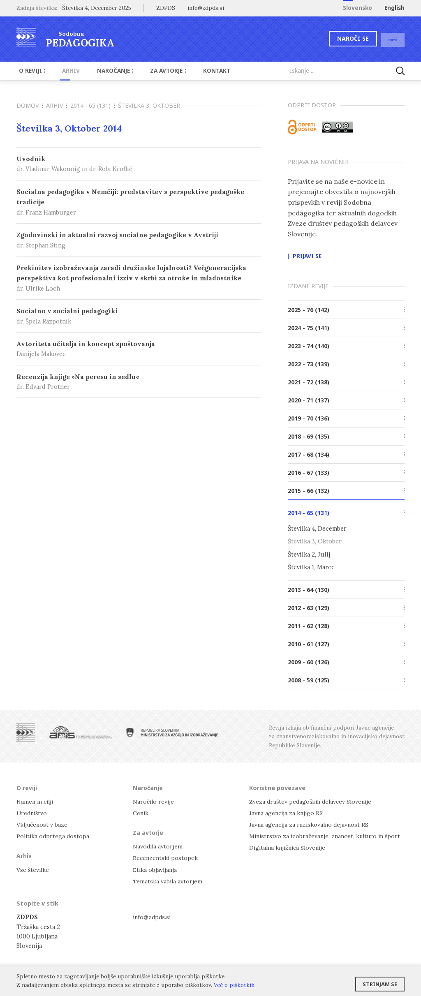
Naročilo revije (154, 800)
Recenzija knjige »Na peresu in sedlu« (138, 382)
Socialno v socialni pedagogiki (138, 316)
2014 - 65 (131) (92, 105)
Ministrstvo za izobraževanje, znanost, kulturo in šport (327, 835)
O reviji (30, 70)
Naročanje (106, 70)
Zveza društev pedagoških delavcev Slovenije (313, 800)
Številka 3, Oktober (315, 541)
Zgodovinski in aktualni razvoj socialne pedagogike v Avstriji (138, 240)
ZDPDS (165, 8)
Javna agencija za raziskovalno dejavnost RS (310, 824)
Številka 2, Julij (309, 554)
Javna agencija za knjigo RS (287, 812)
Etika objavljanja (155, 869)
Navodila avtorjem (158, 846)
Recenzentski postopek (166, 857)
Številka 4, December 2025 (96, 8)
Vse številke (33, 869)
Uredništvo (32, 812)
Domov (29, 105)
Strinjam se (380, 981)
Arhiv (65, 70)
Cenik (141, 812)
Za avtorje (155, 70)
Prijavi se (307, 256)
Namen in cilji (36, 800)
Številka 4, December (317, 528)
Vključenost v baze (42, 824)
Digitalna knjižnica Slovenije (289, 847)
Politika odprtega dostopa (53, 835)
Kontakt (200, 70)
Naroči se (336, 38)
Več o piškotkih (234, 985)
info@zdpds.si (153, 916)
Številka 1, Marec (311, 567)
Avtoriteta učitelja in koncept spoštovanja (138, 349)
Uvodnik (138, 164)
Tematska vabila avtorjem (168, 880)
